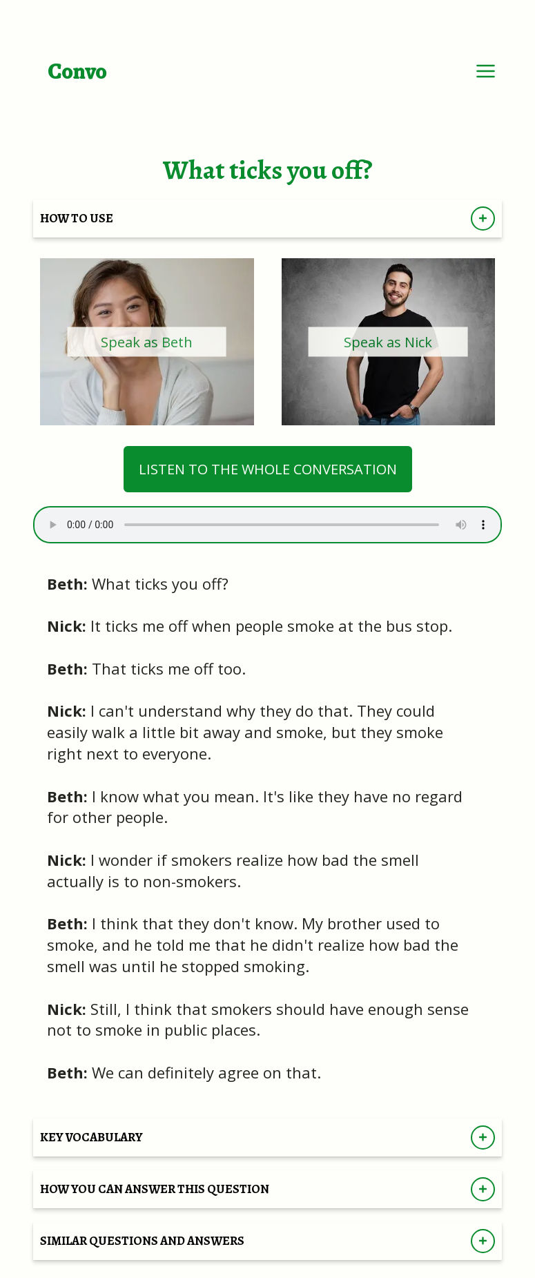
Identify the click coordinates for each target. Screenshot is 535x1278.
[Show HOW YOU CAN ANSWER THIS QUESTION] (483, 1189)
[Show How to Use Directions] (483, 218)
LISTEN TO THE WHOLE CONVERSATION (268, 469)
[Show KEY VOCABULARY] (483, 1137)
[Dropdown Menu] (485, 70)
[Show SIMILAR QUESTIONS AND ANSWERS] (483, 1241)
